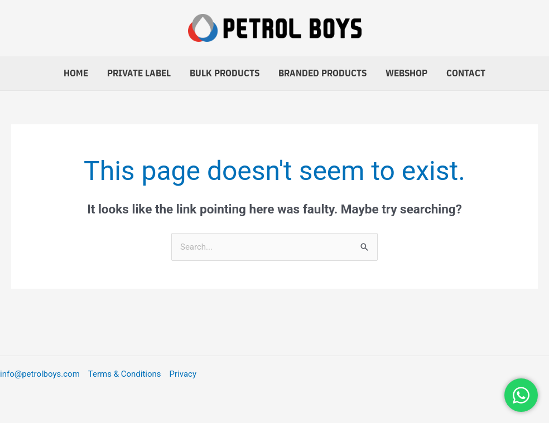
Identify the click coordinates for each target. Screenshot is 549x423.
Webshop (406, 73)
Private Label (139, 73)
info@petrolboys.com (40, 374)
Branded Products (322, 73)
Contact (465, 73)
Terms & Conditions (124, 374)
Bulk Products (224, 73)
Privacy (183, 374)
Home (76, 73)
